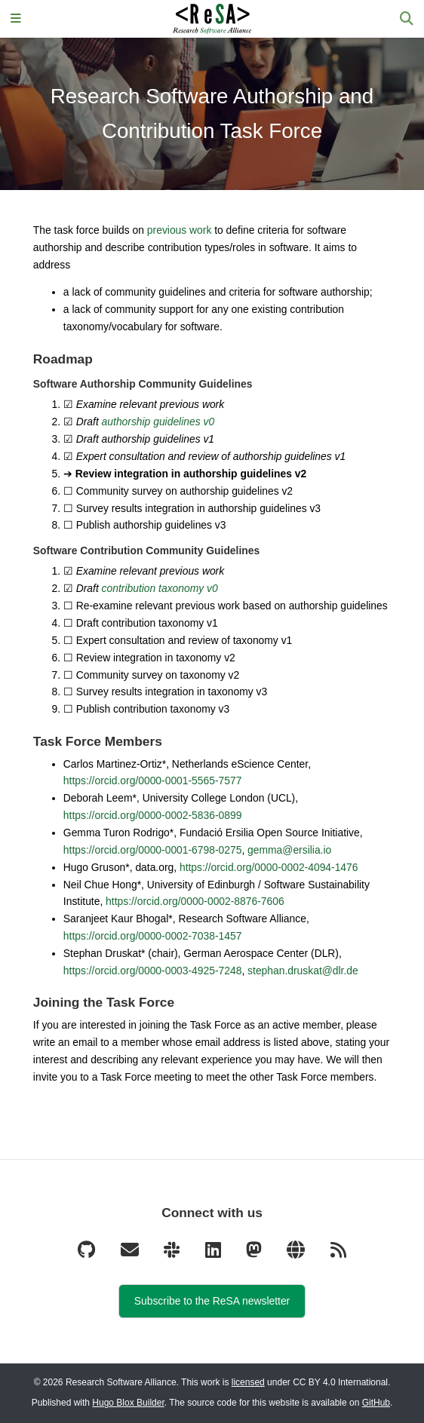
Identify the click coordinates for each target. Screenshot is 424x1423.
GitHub (376, 1402)
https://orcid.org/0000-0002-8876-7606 (195, 901)
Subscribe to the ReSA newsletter (212, 1301)
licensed (248, 1382)
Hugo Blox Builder (128, 1402)
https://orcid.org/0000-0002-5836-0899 (152, 815)
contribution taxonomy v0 (160, 588)
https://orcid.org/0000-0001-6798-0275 (152, 850)
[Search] (406, 19)
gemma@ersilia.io (289, 850)
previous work (179, 230)
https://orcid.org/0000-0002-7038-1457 (152, 936)
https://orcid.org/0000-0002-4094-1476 (269, 867)
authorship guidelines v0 (158, 422)
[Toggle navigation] (16, 19)
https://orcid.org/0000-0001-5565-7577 (152, 780)
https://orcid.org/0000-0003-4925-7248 (152, 971)
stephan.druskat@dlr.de (302, 971)
